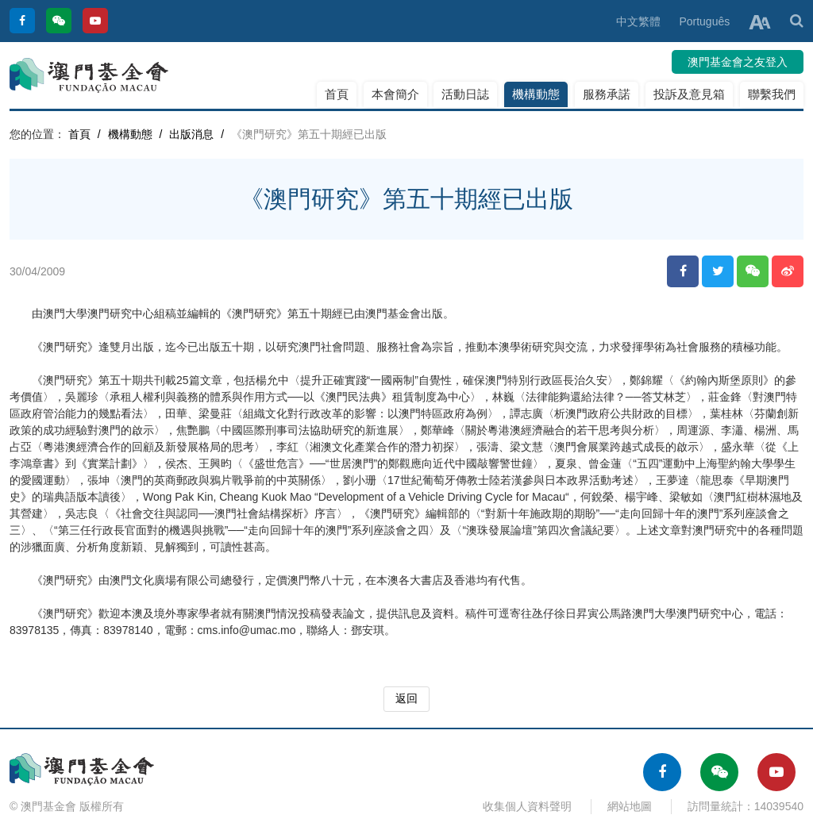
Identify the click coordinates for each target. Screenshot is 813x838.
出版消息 (191, 134)
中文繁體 (638, 21)
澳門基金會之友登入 (738, 62)
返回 (406, 698)
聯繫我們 (772, 94)
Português (704, 21)
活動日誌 (465, 94)
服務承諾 (606, 94)
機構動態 (536, 94)
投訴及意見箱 (689, 94)
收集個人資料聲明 (527, 806)
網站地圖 (629, 806)
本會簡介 (395, 94)
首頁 (337, 94)
